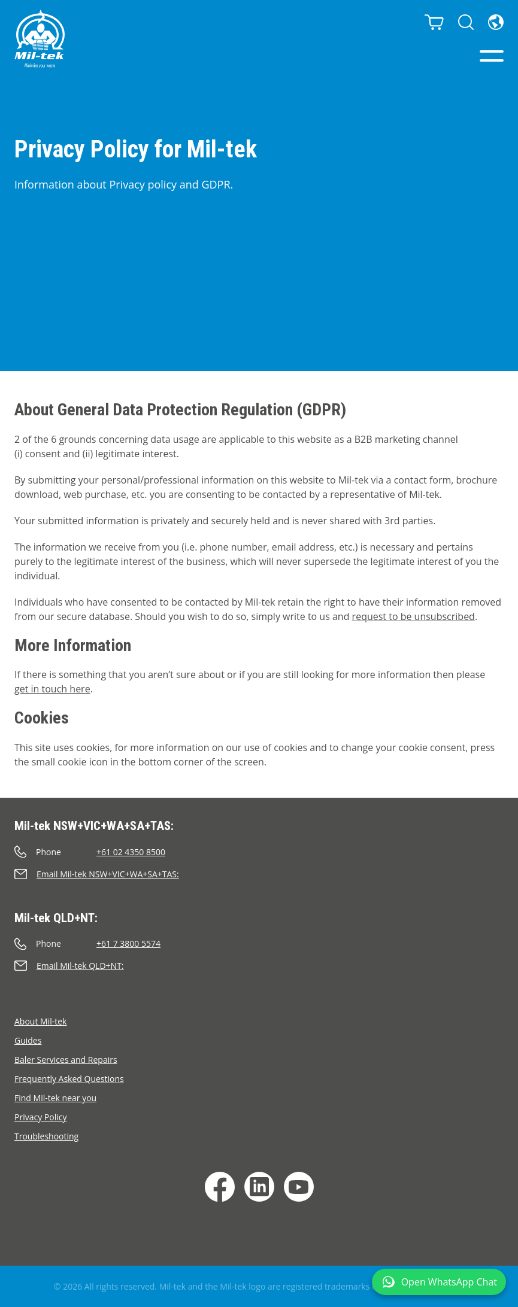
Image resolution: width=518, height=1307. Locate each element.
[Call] (259, 852)
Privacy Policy (40, 1117)
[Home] (39, 39)
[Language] (496, 22)
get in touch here (52, 688)
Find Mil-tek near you (55, 1098)
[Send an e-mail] (259, 874)
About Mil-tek (40, 1021)
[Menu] (492, 56)
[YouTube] (299, 1187)
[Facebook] (220, 1187)
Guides (27, 1040)
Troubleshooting (46, 1136)
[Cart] (434, 22)
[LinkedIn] (259, 1187)
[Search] (466, 22)
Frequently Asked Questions (69, 1078)
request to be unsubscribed (413, 616)
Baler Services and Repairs (65, 1059)
